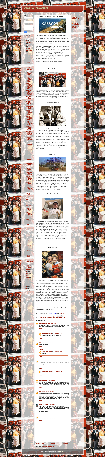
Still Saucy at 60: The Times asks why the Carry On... (29, 254)
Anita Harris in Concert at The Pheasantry (29, 55)
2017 (26, 286)
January (28, 284)
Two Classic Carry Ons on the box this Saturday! (29, 147)
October (28, 48)
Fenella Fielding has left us (29, 169)
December (28, 42)
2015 (26, 290)
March (27, 279)
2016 (26, 288)
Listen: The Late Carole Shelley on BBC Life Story (29, 233)
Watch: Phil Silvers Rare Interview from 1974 (29, 92)
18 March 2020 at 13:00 (49, 380)
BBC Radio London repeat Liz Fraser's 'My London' (29, 196)
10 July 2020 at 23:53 (46, 417)
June (27, 273)
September (29, 50)
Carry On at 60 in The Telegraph (29, 209)
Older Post (65, 444)
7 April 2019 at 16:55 (58, 371)
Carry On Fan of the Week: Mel (29, 173)
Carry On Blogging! (36, 8)
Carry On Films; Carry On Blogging (56, 317)
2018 (26, 40)
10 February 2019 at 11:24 (50, 323)
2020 (26, 37)
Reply (40, 328)
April (27, 277)
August (28, 269)
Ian (39, 417)
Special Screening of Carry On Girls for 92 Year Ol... (29, 190)
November (28, 45)
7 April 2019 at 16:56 (58, 333)
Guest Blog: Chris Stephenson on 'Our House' (29, 178)
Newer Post (40, 444)
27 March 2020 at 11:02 (50, 404)
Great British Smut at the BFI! (29, 107)
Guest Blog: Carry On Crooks (29, 160)
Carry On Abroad (44, 317)
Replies (42, 331)
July (27, 271)
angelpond (41, 404)
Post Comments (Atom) (48, 446)
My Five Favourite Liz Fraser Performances (29, 202)
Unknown (41, 323)
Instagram (61, 313)
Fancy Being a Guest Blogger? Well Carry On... (29, 133)
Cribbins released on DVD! (28, 157)
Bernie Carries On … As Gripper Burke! (29, 227)
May (27, 275)
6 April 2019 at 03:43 (48, 361)
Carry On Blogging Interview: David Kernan (29, 112)
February (28, 281)
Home (53, 444)
